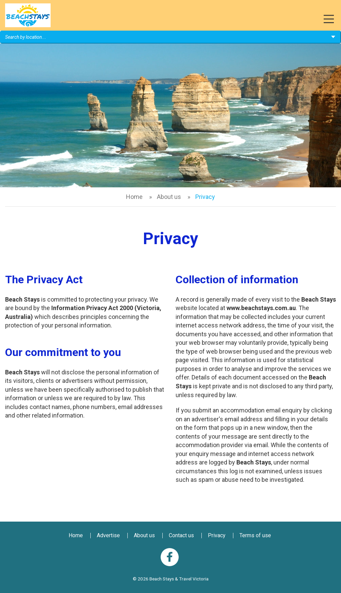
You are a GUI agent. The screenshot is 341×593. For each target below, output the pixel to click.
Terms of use (255, 535)
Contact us (181, 535)
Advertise (108, 535)
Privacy (217, 535)
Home (134, 196)
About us (169, 196)
